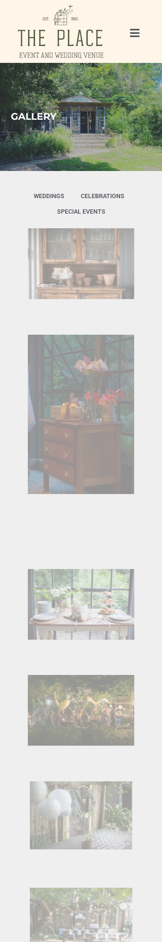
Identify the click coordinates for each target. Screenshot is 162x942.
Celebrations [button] (102, 196)
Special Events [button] (81, 211)
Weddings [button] (49, 196)
